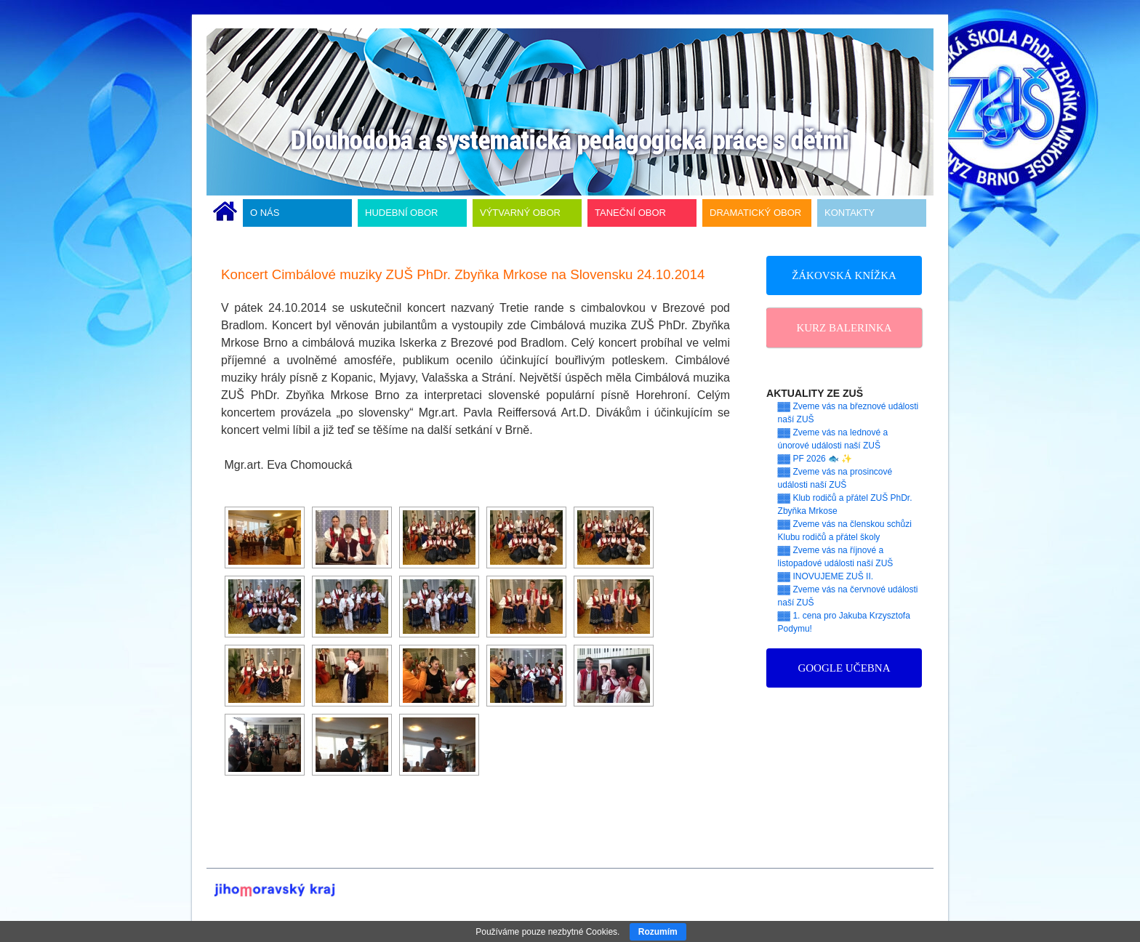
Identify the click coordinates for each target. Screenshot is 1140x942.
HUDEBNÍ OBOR (401, 212)
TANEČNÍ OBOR (630, 212)
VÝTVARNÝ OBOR (520, 212)
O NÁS (264, 212)
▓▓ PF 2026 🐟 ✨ (815, 459)
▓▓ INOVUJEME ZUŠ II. (826, 576)
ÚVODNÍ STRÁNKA (225, 213)
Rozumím (658, 932)
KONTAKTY (849, 212)
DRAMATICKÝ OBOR (755, 212)
